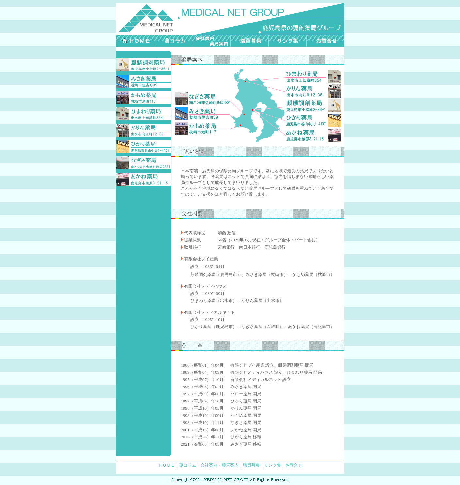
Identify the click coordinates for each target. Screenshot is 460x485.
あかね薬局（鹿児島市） (311, 326)
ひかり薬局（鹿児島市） (213, 326)
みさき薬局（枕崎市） (267, 274)
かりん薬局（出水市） (262, 300)
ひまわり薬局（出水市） (213, 300)
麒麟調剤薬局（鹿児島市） (215, 274)
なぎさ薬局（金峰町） (262, 326)
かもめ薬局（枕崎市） (313, 274)
